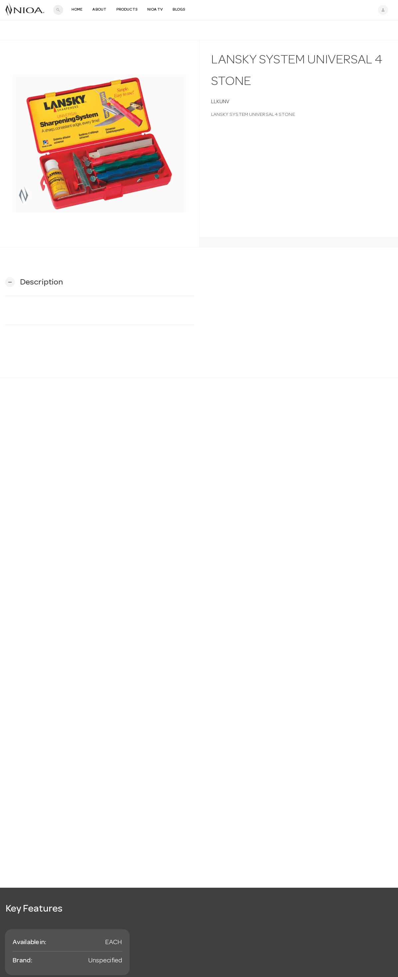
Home (76, 10)
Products (126, 10)
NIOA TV (155, 10)
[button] (34, 282)
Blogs (179, 10)
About (99, 10)
